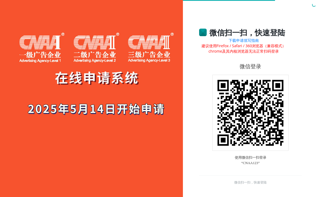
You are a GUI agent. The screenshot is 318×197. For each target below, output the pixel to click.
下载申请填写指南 (244, 40)
